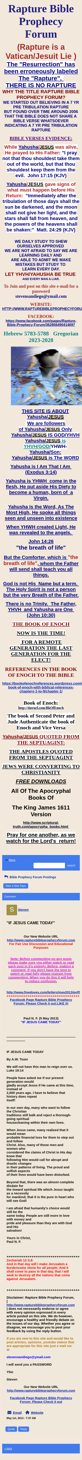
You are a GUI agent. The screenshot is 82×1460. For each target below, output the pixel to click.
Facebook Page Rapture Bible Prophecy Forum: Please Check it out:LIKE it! (41, 1001)
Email (17, 1412)
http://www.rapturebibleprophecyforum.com (41, 940)
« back (8, 1448)
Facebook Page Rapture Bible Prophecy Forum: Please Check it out (41, 1400)
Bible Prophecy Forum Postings (29, 877)
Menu (9, 860)
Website (37, 1412)
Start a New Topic (15, 885)
